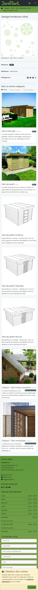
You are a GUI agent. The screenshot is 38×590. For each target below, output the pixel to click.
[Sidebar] (29, 3)
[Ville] (19, 562)
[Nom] (19, 540)
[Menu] (35, 3)
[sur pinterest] (6, 487)
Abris (13, 8)
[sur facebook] (2, 487)
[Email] (19, 546)
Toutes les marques (14, 90)
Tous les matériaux (28, 90)
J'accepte (32, 587)
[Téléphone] (19, 551)
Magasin (7, 8)
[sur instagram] (4, 487)
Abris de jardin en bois (23, 8)
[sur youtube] (9, 487)
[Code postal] (19, 556)
